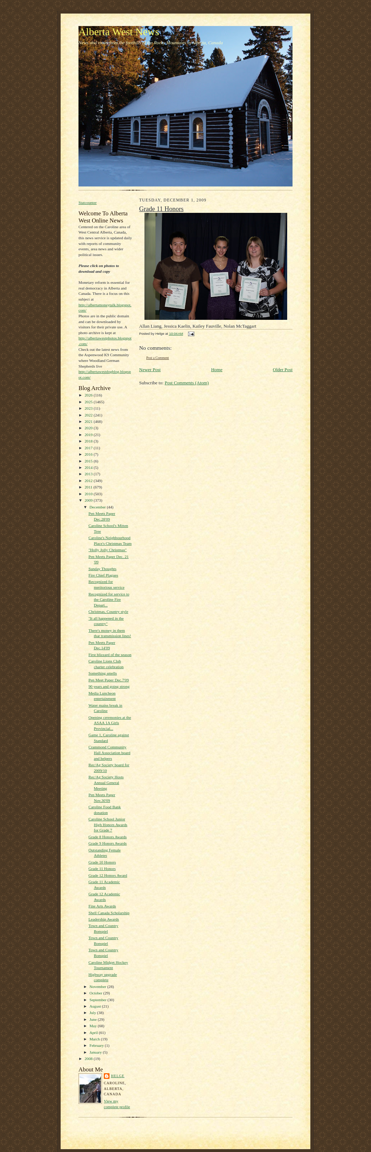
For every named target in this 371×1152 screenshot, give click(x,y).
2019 (89, 434)
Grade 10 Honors (102, 862)
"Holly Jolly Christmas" (107, 550)
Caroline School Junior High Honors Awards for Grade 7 (107, 824)
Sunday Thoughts (102, 569)
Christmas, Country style (108, 611)
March (95, 1039)
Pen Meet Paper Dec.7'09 (108, 680)
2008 (89, 1058)
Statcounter (87, 202)
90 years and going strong (108, 686)
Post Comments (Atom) (187, 382)
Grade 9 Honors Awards (107, 843)
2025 (89, 402)
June (94, 1019)
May (94, 1026)
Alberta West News (118, 31)
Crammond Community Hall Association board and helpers (109, 752)
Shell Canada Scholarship (108, 913)
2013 (89, 474)
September (99, 1000)
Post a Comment (157, 358)
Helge (117, 1076)
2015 (89, 461)
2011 (89, 487)
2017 (89, 448)
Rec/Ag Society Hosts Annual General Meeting (106, 782)
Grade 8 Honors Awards (107, 837)
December (98, 507)
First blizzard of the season (109, 654)
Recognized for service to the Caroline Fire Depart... (108, 599)
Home (217, 369)
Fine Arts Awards (102, 906)
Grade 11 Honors (102, 868)
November (98, 986)
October (96, 993)
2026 (89, 395)
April (94, 1032)
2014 (89, 467)
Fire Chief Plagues (103, 575)
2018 (89, 441)
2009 (89, 500)
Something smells (102, 673)
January (96, 1052)
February (97, 1045)
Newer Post (150, 369)
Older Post (283, 369)
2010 (89, 494)
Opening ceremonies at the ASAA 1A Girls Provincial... (109, 723)
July (93, 1012)
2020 (89, 428)
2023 (89, 408)
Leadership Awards (103, 919)
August (96, 1006)
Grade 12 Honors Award (107, 875)
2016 (89, 454)
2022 (89, 415)
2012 (89, 480)
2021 (89, 421)
